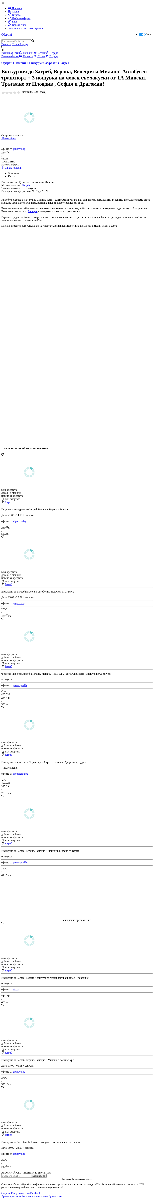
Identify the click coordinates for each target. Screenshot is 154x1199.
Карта (11, 176)
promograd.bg (20, 685)
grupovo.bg (19, 148)
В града (14, 14)
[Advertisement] (26, 347)
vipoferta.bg (19, 521)
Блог (12, 21)
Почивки (15, 8)
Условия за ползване (36, 1196)
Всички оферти (10, 52)
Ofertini (6, 34)
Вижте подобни (11, 167)
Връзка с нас (17, 24)
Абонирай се (8, 138)
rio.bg (16, 989)
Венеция (32, 211)
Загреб (8, 502)
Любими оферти (19, 18)
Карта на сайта (17, 1196)
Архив (5, 1196)
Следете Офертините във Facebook (21, 1193)
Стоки (13, 11)
